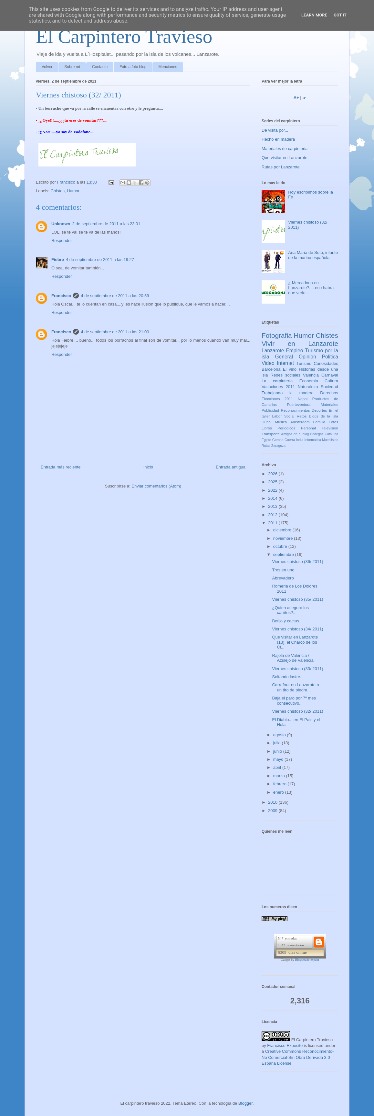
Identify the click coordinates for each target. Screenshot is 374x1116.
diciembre (283, 530)
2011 (273, 522)
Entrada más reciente (61, 467)
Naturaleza (308, 386)
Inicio (148, 467)
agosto (280, 734)
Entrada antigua (230, 467)
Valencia (311, 375)
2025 (273, 481)
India (300, 440)
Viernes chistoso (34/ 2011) (297, 629)
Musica (281, 422)
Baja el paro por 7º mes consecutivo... (294, 701)
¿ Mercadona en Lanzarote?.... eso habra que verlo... (311, 287)
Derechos (329, 392)
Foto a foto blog (132, 67)
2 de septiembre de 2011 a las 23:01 (106, 223)
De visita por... (275, 130)
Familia (319, 422)
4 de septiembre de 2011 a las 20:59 (115, 295)
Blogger (245, 1103)
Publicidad (270, 410)
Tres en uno (283, 570)
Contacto (100, 67)
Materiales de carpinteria (284, 148)
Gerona (278, 440)
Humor (73, 190)
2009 (273, 810)
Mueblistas (330, 440)
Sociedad (329, 386)
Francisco (61, 295)
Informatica (313, 440)
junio (278, 751)
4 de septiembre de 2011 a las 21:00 (115, 331)
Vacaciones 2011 (278, 386)
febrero (280, 783)
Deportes (319, 410)
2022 (273, 490)
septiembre (284, 554)
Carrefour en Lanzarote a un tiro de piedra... (295, 687)
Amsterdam (300, 422)
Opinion (307, 356)
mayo (279, 759)
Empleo (294, 350)
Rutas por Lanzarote (281, 167)
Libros (267, 428)
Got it (340, 15)
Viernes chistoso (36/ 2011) (297, 561)
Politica (330, 356)
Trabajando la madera (288, 392)
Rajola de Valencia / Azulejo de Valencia (292, 658)
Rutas (266, 445)
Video (268, 363)
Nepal (303, 399)
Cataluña (331, 434)
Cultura (331, 380)
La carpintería (277, 380)
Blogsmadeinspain (307, 959)
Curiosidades (326, 363)
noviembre (283, 538)
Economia (308, 380)
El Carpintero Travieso (124, 36)
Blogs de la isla (323, 416)
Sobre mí (72, 67)
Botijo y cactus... (287, 620)
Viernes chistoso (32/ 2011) (297, 711)
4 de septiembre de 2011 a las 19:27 (100, 259)
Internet (285, 363)
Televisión (330, 428)
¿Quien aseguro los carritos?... (290, 610)
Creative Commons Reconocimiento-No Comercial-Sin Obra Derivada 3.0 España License (298, 1057)
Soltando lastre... (288, 676)
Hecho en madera (278, 139)
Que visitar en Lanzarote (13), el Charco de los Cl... (295, 642)
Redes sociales (286, 375)
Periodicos (287, 428)
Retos (302, 416)
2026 (273, 473)
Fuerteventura (299, 404)
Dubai (267, 422)
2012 (273, 514)
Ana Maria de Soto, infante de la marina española (313, 255)
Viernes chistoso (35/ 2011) (297, 599)
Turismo (303, 363)
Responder (61, 240)
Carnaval (329, 375)
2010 (273, 802)
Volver (47, 67)
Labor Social (283, 416)
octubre (280, 546)
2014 (273, 498)
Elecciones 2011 (277, 399)
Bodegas (316, 434)
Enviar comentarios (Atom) (156, 486)
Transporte (271, 434)
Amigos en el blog (295, 434)
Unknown (60, 223)
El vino (289, 369)
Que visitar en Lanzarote (284, 157)
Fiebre (57, 259)
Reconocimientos (295, 410)
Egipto (266, 440)
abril (277, 767)
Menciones (167, 67)
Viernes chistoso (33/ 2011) (297, 668)
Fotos (333, 422)
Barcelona (271, 369)
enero (279, 792)
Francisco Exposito (285, 1045)
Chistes (58, 190)
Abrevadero (283, 578)
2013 (273, 506)
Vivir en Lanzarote (300, 343)
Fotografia (277, 335)
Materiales (329, 404)
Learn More (314, 15)
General (284, 356)
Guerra (290, 440)
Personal (308, 428)
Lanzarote (273, 350)
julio (277, 742)
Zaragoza (278, 445)
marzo (279, 775)
